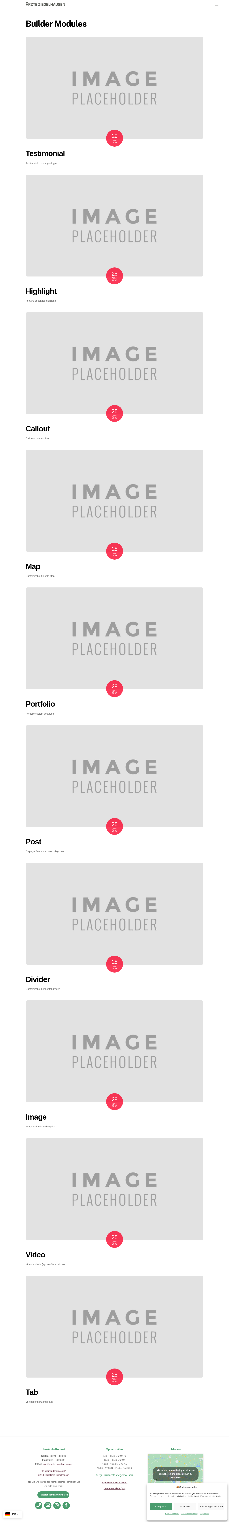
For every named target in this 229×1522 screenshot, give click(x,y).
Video (35, 1254)
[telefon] (39, 1505)
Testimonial (45, 153)
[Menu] (217, 4)
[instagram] (57, 1505)
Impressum (204, 1514)
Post (33, 841)
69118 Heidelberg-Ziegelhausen (53, 1475)
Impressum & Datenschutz (114, 1482)
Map (33, 566)
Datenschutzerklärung (190, 1514)
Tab (32, 1392)
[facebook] (66, 1505)
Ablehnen (185, 1506)
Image (36, 1117)
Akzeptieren (161, 1506)
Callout (38, 428)
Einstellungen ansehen (211, 1506)
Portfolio (40, 704)
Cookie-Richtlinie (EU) (114, 1488)
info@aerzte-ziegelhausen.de (57, 1464)
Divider (38, 979)
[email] (48, 1505)
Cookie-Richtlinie (172, 1514)
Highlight (41, 291)
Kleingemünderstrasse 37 (53, 1471)
